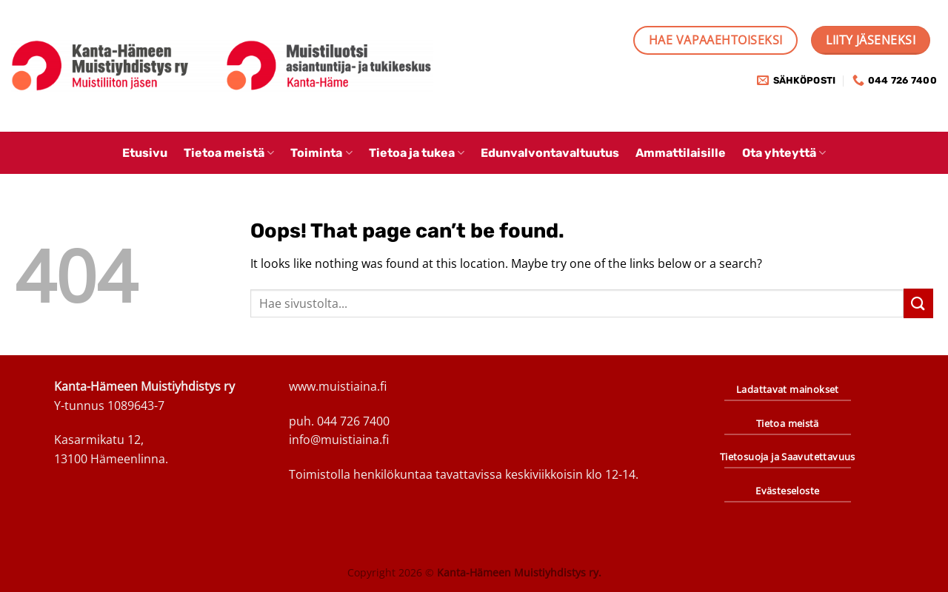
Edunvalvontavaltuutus (550, 153)
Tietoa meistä (229, 153)
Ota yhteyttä (784, 153)
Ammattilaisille (680, 153)
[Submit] (918, 303)
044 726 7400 (353, 421)
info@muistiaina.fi (339, 439)
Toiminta (321, 153)
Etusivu (144, 153)
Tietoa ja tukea (416, 153)
